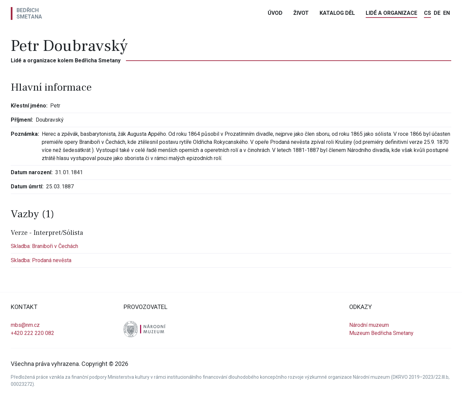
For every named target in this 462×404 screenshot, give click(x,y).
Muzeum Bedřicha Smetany (381, 333)
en (446, 13)
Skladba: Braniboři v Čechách (44, 246)
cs (427, 13)
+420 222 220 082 (32, 333)
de (437, 13)
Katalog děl (337, 13)
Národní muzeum (369, 325)
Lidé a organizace (391, 13)
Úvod (275, 13)
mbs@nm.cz (25, 325)
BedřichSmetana (29, 13)
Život (301, 13)
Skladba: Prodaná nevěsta (41, 260)
